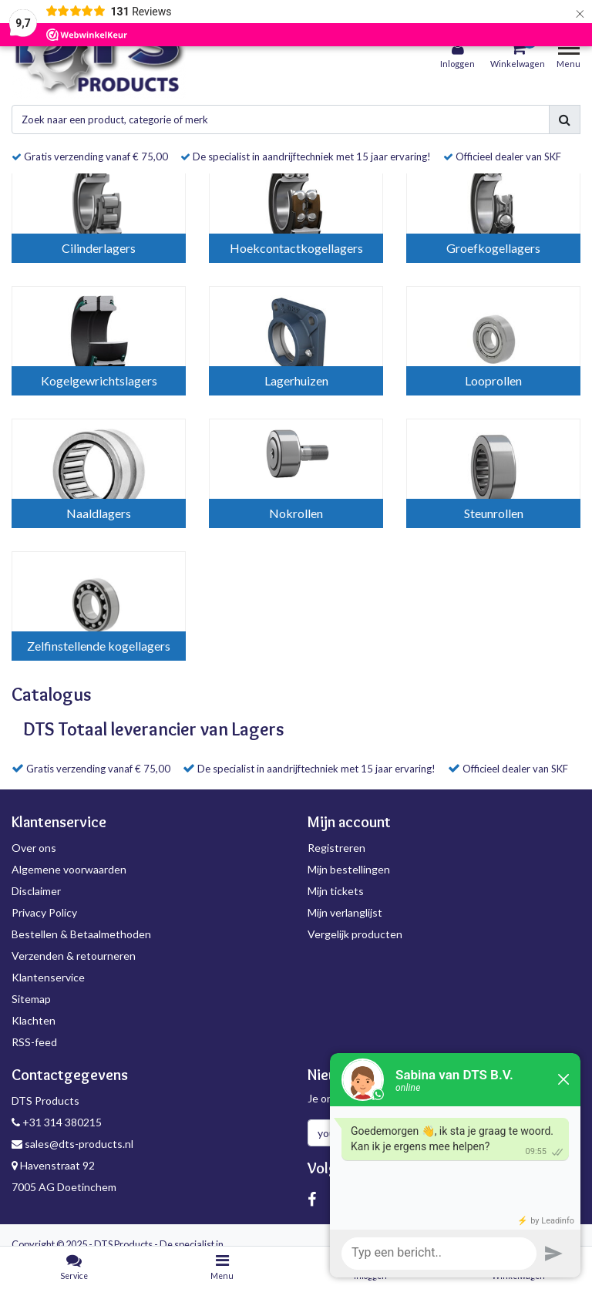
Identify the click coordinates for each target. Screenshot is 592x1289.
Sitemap (31, 998)
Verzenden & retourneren (74, 955)
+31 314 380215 (57, 1122)
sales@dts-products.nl (72, 1143)
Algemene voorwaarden (69, 869)
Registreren (336, 847)
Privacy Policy (44, 912)
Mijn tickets (336, 890)
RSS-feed (34, 1041)
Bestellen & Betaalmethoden (81, 934)
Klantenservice (48, 977)
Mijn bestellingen (349, 869)
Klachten (34, 1020)
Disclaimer (36, 890)
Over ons (34, 847)
